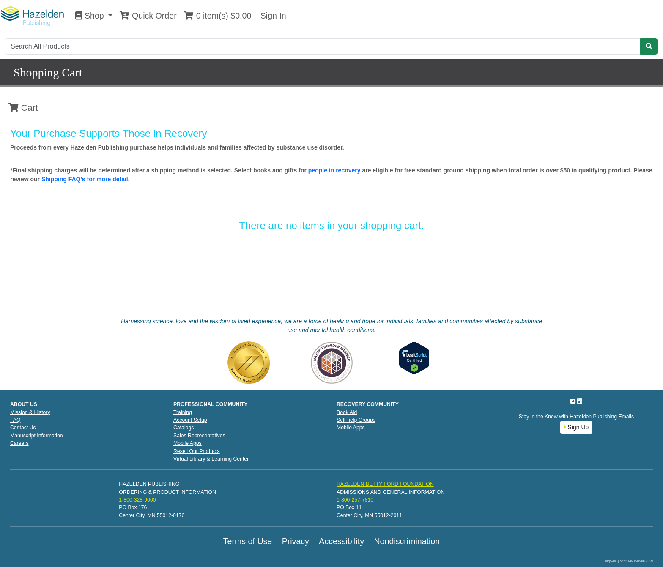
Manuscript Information (36, 436)
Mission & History (30, 412)
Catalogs (183, 428)
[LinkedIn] (579, 401)
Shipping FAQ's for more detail (84, 179)
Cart (23, 107)
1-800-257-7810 (355, 500)
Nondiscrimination (407, 541)
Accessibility (341, 541)
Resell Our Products (196, 451)
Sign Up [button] (576, 427)
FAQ (15, 420)
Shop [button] (90, 15)
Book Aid (347, 412)
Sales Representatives (199, 436)
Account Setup (190, 420)
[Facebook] (573, 401)
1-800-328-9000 (137, 500)
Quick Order (148, 15)
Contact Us (23, 428)
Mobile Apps (187, 443)
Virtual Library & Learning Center (211, 459)
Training (182, 412)
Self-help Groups (356, 420)
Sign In (272, 15)
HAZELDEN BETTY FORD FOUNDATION (385, 484)
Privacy (295, 541)
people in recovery (334, 170)
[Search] (323, 46)
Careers (19, 443)
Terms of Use (247, 541)
